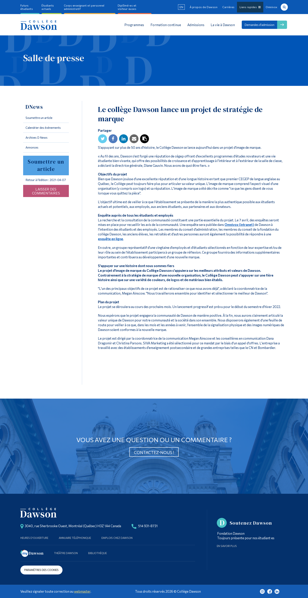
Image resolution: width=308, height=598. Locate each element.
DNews (34, 107)
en (181, 7)
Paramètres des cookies (41, 569)
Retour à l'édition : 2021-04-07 (46, 180)
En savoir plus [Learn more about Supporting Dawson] (227, 546)
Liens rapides (250, 7)
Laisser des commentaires (46, 191)
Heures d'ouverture (34, 537)
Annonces (32, 147)
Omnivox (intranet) (239, 225)
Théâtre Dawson (66, 553)
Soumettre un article (39, 117)
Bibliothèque (97, 553)
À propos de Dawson (203, 7)
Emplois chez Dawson (117, 537)
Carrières (228, 7)
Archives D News (36, 137)
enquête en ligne (110, 239)
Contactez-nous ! (154, 452)
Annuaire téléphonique (75, 537)
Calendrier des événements (43, 127)
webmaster (82, 591)
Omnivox (271, 7)
